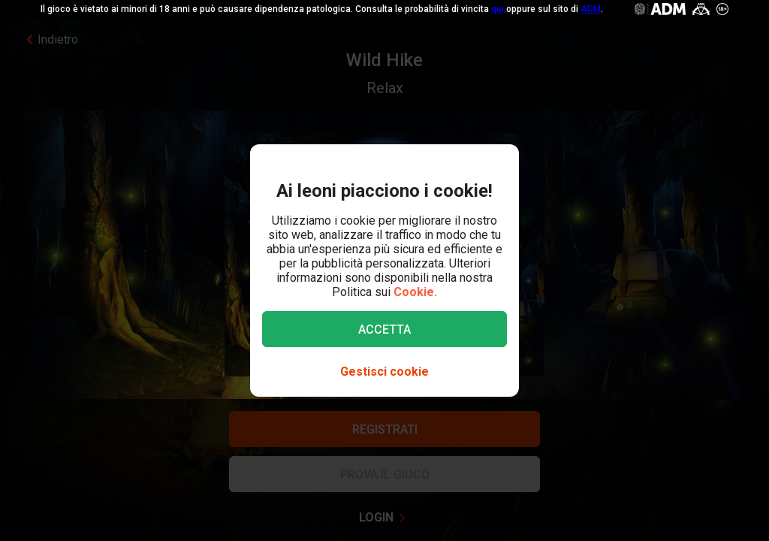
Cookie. (415, 292)
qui (497, 9)
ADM (591, 9)
